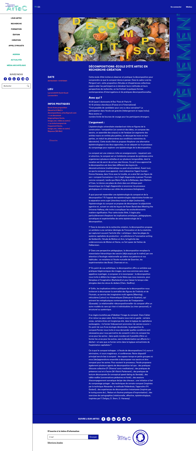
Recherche (16, 24)
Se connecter (176, 7)
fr (35, 7)
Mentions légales (55, 443)
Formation (16, 29)
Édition (16, 35)
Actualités (16, 60)
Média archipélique (16, 65)
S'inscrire (53, 141)
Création (16, 40)
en (39, 7)
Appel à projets (16, 46)
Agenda (16, 54)
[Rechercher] (14, 86)
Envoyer (93, 437)
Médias (189, 7)
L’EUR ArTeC (16, 18)
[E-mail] (68, 437)
